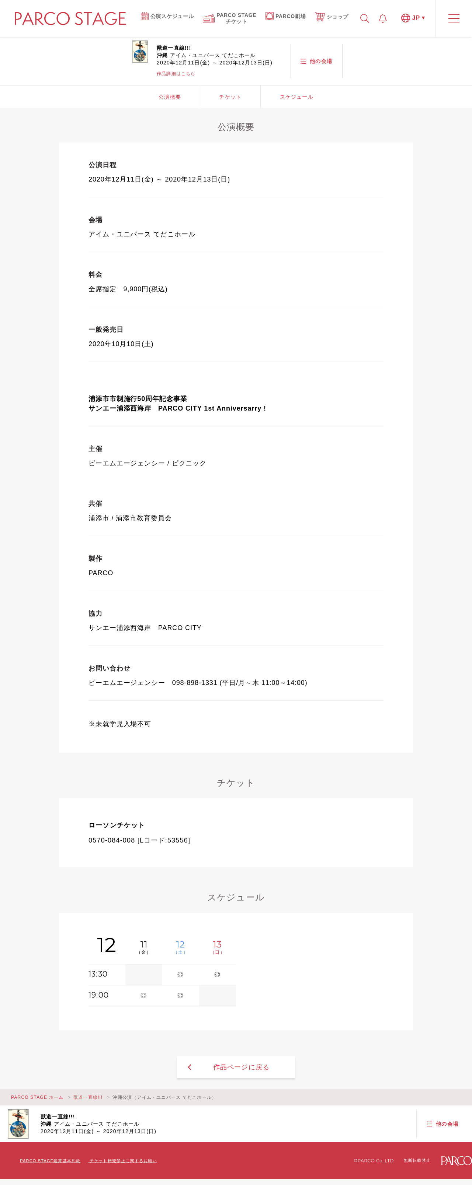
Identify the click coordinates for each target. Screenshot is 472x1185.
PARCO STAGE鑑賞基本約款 (50, 1160)
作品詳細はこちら (176, 73)
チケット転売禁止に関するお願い (123, 1160)
